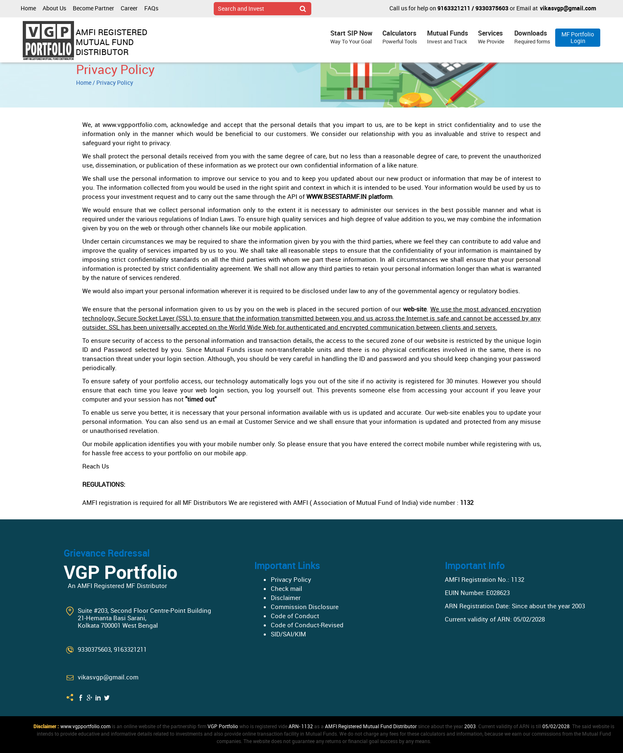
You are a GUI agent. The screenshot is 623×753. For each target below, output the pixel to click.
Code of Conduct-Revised (307, 625)
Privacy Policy (291, 579)
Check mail (286, 588)
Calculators (399, 37)
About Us (54, 8)
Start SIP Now (351, 37)
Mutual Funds (447, 37)
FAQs (151, 8)
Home (28, 8)
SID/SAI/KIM (288, 634)
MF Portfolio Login (577, 37)
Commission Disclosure (305, 606)
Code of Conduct (295, 616)
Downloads (532, 37)
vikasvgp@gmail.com (568, 8)
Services (491, 37)
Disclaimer (286, 597)
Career (129, 8)
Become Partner (93, 8)
